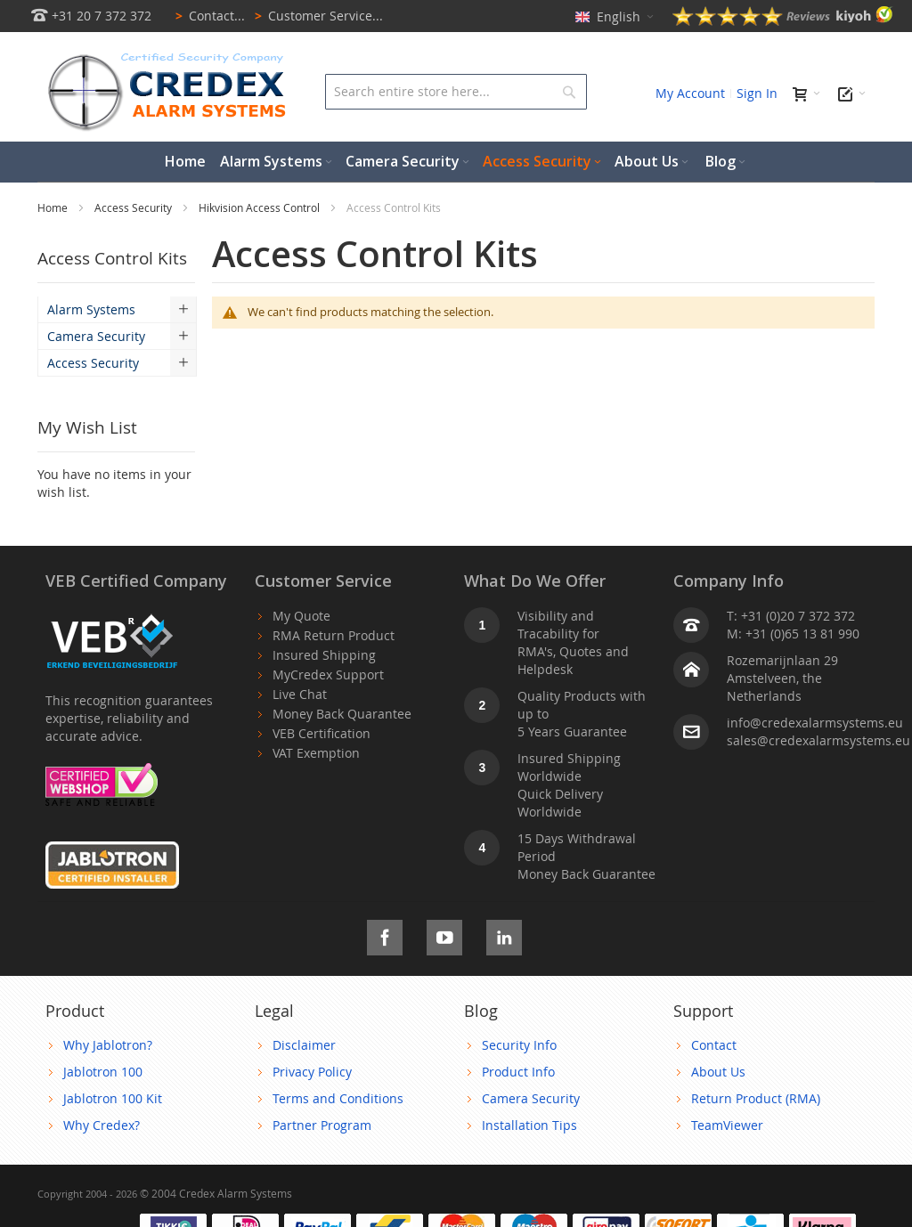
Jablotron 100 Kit (112, 1098)
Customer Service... (315, 15)
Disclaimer (304, 1044)
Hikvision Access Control (260, 207)
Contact (714, 1044)
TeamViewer (727, 1125)
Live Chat (300, 694)
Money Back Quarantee (342, 713)
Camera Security (531, 1098)
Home (53, 207)
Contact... (207, 15)
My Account (690, 93)
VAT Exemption (316, 752)
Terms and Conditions (338, 1098)
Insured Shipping (324, 654)
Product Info (518, 1071)
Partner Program (322, 1125)
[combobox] (455, 92)
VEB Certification (321, 733)
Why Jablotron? (107, 1044)
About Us (718, 1071)
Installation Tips (529, 1125)
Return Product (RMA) (755, 1098)
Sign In (757, 93)
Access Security (134, 207)
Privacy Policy (312, 1071)
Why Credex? (101, 1125)
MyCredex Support (328, 674)
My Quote (301, 615)
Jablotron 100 (102, 1071)
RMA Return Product (334, 635)
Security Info (519, 1044)
